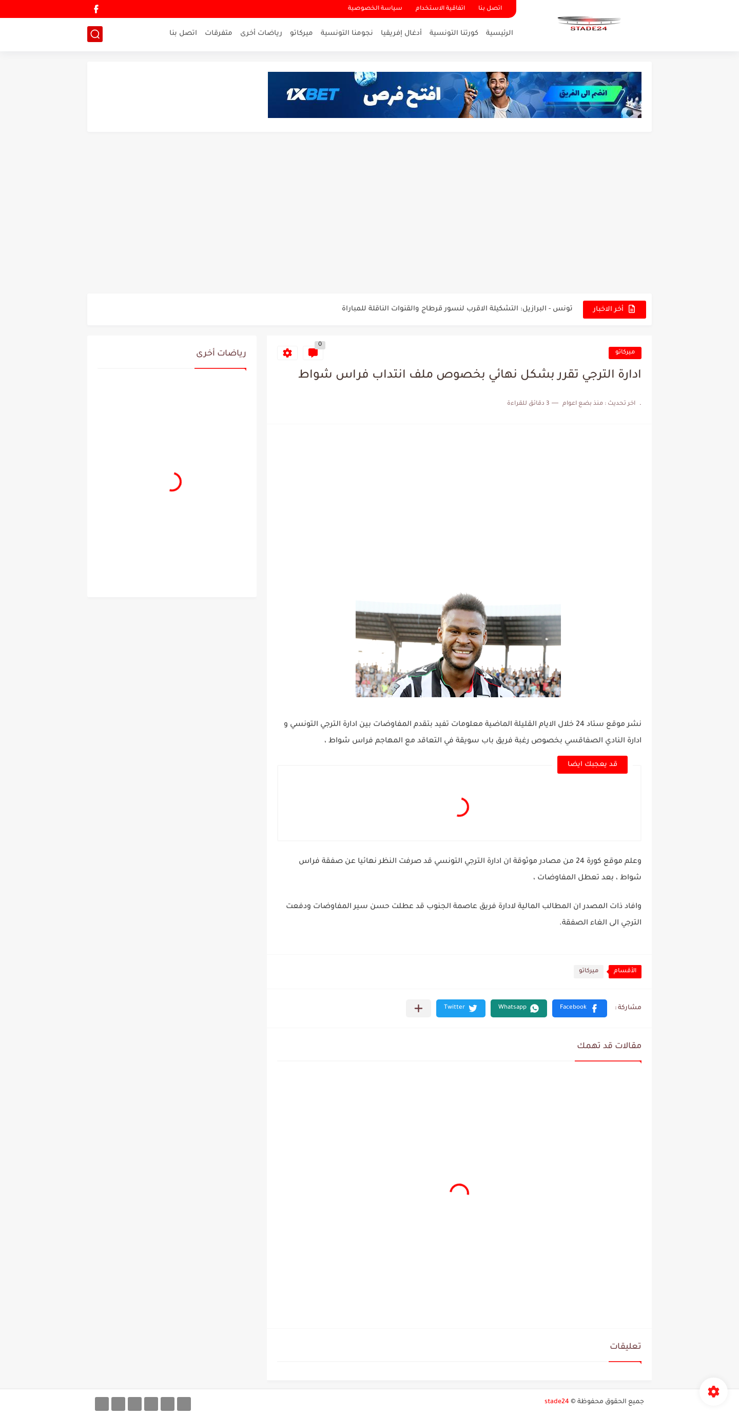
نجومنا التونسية (347, 33)
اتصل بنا (490, 9)
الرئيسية (499, 33)
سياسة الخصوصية (375, 9)
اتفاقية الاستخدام (440, 9)
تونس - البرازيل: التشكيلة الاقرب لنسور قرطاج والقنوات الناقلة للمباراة (457, 309)
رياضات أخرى (261, 33)
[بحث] (95, 34)
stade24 (556, 1402)
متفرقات (218, 33)
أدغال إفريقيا (401, 33)
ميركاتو (301, 33)
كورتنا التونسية (454, 33)
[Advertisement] (369, 214)
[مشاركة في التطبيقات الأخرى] (418, 1008)
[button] (579, 1008)
